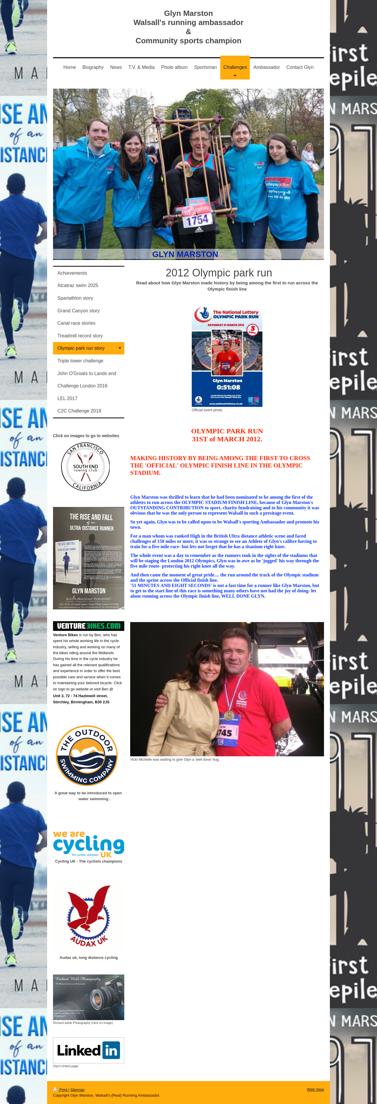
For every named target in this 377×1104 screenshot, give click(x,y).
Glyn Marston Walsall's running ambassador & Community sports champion (188, 27)
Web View (315, 1089)
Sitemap (77, 1090)
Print (60, 1090)
